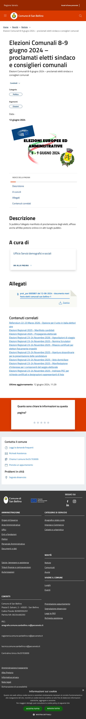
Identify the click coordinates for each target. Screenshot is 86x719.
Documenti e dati (9, 548)
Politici (5, 539)
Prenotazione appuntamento (57, 603)
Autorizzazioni (8, 572)
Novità (15, 27)
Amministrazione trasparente (15, 667)
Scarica (63, 302)
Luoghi (48, 585)
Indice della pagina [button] (21, 177)
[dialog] (43, 703)
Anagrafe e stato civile (55, 520)
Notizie (24, 27)
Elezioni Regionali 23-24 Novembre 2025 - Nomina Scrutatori (40, 341)
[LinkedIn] (67, 505)
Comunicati (50, 567)
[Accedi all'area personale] (69, 5)
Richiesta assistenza (54, 618)
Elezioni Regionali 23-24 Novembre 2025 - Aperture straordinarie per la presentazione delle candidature (41, 354)
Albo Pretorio (7, 672)
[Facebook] (67, 501)
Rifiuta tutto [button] (53, 708)
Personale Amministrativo (13, 543)
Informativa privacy (10, 677)
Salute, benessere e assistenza (15, 562)
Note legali (6, 682)
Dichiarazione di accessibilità (14, 686)
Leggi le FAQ (50, 613)
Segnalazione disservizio (55, 608)
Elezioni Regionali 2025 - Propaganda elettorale (33, 334)
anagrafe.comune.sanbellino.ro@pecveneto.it (22, 625)
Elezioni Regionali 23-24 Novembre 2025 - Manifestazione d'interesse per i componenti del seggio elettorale (38, 365)
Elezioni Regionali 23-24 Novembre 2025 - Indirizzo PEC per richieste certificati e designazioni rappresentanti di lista (39, 372)
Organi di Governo (10, 520)
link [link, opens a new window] (68, 703)
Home (5, 27)
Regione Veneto (11, 5)
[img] (72, 176)
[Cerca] (80, 15)
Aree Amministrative (11, 524)
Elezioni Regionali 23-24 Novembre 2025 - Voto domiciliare (38, 359)
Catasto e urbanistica (54, 529)
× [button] (83, 690)
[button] (43, 714)
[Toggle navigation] (5, 15)
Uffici (4, 529)
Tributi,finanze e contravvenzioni (16, 567)
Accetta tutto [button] (32, 709)
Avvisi (47, 572)
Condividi (15, 83)
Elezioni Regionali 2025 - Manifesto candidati (31, 330)
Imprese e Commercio (54, 524)
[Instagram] (74, 501)
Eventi (47, 589)
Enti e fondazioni (9, 534)
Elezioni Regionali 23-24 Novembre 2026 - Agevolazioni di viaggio (42, 337)
